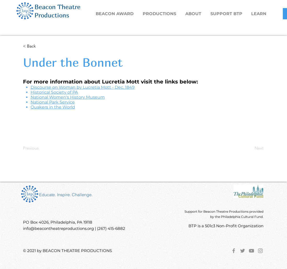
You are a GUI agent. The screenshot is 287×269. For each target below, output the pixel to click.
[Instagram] (260, 251)
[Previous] (40, 148)
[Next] (250, 148)
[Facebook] (234, 251)
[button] (160, 14)
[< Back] (40, 46)
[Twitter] (242, 251)
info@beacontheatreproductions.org (58, 228)
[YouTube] (251, 251)
